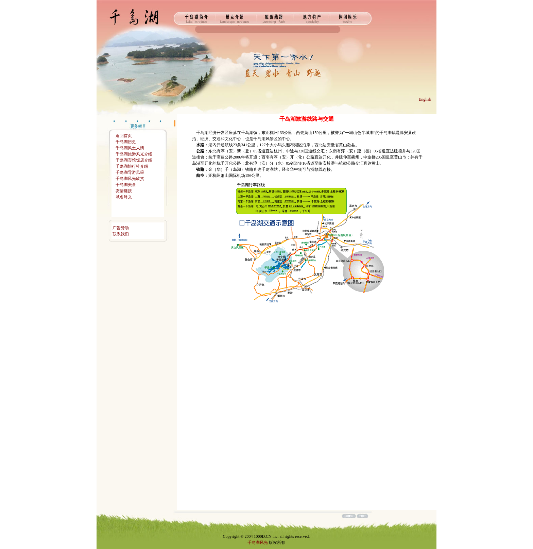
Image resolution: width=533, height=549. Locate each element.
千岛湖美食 (126, 184)
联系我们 (121, 234)
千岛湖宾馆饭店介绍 (134, 160)
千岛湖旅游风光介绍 (134, 154)
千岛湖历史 (126, 141)
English (425, 99)
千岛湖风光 (257, 542)
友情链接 (124, 190)
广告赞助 (121, 228)
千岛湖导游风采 (130, 172)
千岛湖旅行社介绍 (132, 166)
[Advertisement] (136, 352)
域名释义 (124, 197)
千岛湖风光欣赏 (130, 178)
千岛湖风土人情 (130, 148)
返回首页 (124, 135)
